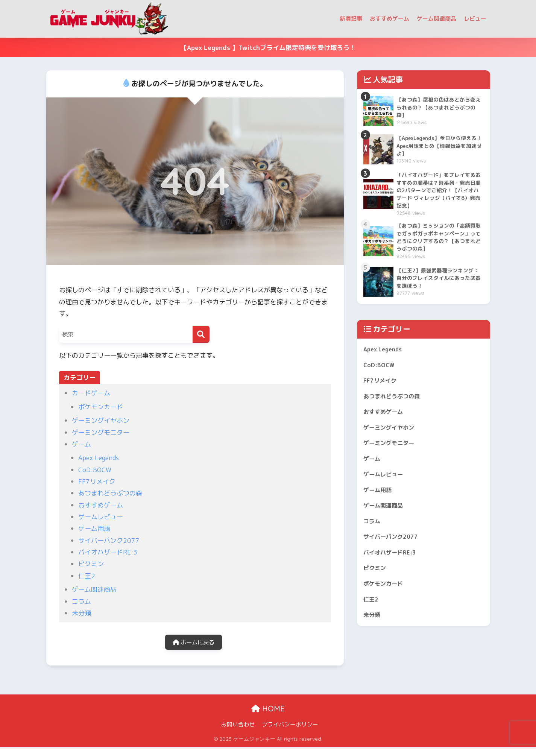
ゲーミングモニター (100, 432)
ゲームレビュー (100, 516)
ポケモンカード (100, 407)
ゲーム (81, 444)
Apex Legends (98, 457)
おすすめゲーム (389, 19)
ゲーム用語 (94, 528)
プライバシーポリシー (290, 727)
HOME (268, 711)
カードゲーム (91, 393)
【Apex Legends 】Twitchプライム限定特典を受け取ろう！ (268, 47)
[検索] (201, 334)
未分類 (81, 613)
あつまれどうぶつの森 (110, 493)
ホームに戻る (193, 643)
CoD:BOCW (94, 469)
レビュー (475, 19)
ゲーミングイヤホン (100, 420)
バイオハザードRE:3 (107, 552)
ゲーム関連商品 (436, 19)
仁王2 (86, 575)
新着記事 (351, 19)
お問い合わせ (238, 727)
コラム (81, 601)
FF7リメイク (96, 481)
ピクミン (91, 563)
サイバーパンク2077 (109, 540)
